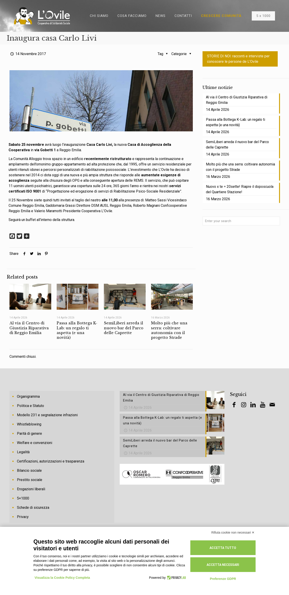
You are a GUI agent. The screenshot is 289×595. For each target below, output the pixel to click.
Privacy (23, 517)
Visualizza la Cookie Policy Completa (62, 577)
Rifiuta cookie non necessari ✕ (232, 532)
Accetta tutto (223, 548)
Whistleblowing (29, 424)
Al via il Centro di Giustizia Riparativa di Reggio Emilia (29, 328)
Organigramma (28, 396)
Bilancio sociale (29, 470)
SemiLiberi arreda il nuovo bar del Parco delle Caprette (123, 328)
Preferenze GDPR (223, 579)
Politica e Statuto (30, 406)
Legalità (23, 452)
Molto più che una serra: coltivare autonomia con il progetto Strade (169, 330)
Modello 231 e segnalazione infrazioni (47, 415)
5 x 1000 (263, 16)
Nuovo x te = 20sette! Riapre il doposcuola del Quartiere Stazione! (239, 189)
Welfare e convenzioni (34, 443)
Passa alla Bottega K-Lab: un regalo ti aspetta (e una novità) (77, 330)
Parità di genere (29, 433)
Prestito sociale (29, 480)
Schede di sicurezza (33, 507)
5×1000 (23, 498)
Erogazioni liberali (31, 489)
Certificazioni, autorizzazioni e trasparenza (50, 461)
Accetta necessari (223, 565)
